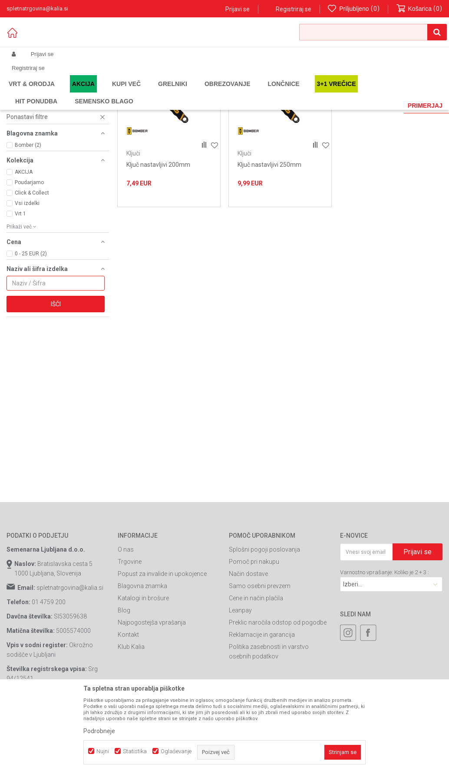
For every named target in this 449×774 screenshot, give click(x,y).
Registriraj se (293, 9)
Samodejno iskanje (192, 106)
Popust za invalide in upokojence (162, 655)
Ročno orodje (162, 92)
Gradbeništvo (124, 92)
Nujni (102, 751)
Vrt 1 (20, 296)
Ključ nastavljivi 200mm (158, 246)
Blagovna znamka (142, 668)
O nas (126, 631)
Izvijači (22, 167)
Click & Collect (32, 275)
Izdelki (71, 92)
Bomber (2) (28, 227)
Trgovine (130, 643)
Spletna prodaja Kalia (31, 92)
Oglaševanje (176, 751)
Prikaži (351, 106)
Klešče (22, 153)
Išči (56, 386)
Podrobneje (99, 731)
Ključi (18, 160)
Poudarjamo (29, 264)
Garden (93, 92)
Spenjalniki (26, 125)
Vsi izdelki (27, 285)
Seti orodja (26, 139)
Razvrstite (241, 106)
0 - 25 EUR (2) (31, 336)
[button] (373, 32)
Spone (20, 174)
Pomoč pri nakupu (254, 643)
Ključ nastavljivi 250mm (269, 246)
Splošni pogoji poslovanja (264, 631)
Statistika (135, 751)
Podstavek (26, 181)
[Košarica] (419, 9)
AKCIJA (24, 254)
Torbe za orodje (33, 146)
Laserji (20, 132)
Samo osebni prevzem (260, 668)
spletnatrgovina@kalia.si (69, 669)
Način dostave (248, 655)
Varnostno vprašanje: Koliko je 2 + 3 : (384, 654)
